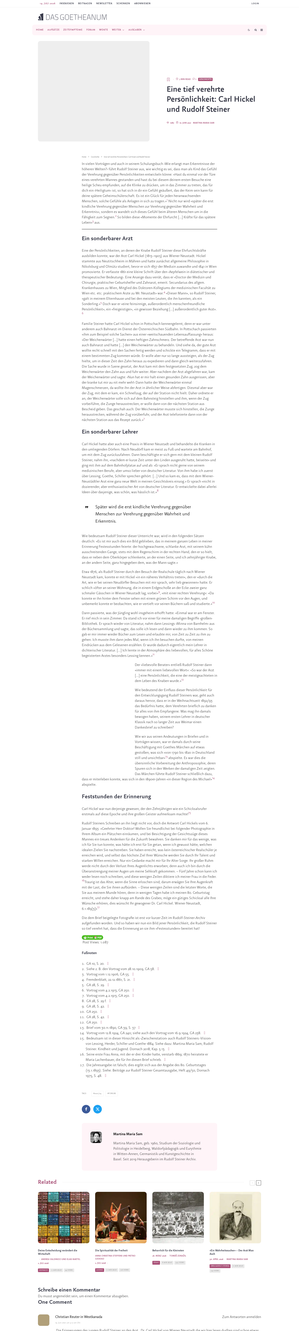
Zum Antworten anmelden (241, 1289)
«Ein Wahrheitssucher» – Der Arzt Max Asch (232, 1232)
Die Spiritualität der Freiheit (111, 1230)
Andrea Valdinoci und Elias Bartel (60, 1239)
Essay (156, 1242)
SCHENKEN (123, 3)
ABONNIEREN (142, 3)
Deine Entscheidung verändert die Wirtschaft (57, 1232)
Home (40, 30)
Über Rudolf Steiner (220, 1246)
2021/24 (98, 1065)
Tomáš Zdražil (178, 1236)
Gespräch (43, 1250)
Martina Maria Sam (203, 95)
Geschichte (205, 51)
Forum (90, 30)
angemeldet (62, 1268)
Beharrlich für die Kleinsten (168, 1230)
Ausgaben (135, 30)
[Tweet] (97, 1081)
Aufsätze (53, 30)
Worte (103, 30)
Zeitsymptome (72, 30)
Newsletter (104, 3)
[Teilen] (86, 1081)
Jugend (99, 1250)
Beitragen (85, 3)
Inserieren (66, 3)
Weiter (116, 30)
